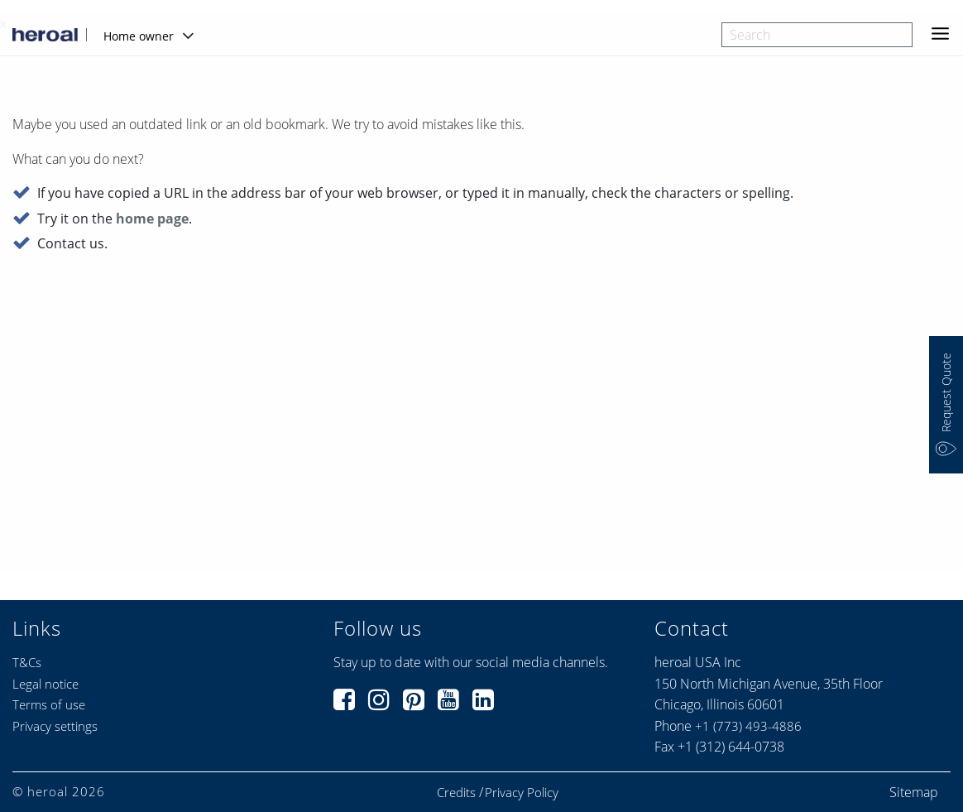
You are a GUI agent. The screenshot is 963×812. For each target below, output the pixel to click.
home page (152, 219)
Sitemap (913, 792)
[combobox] (817, 34)
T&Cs (26, 662)
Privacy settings (55, 726)
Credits (456, 792)
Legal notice (45, 683)
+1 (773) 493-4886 (748, 726)
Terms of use (48, 704)
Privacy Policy (521, 792)
